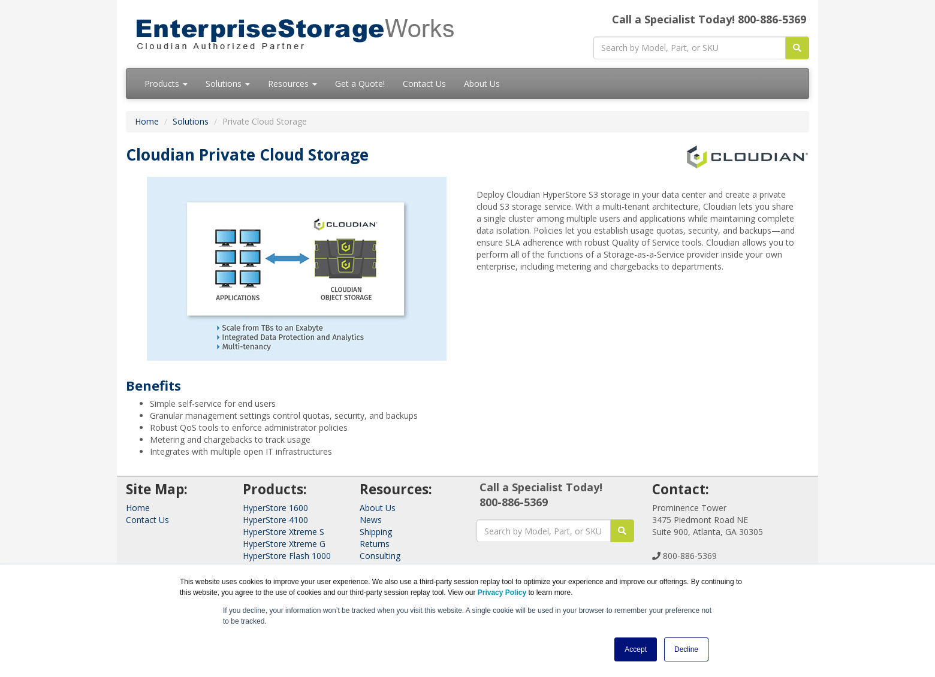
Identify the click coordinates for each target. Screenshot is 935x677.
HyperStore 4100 (275, 519)
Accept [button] (636, 649)
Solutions (228, 83)
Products (166, 83)
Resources (292, 83)
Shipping (376, 531)
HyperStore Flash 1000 (287, 555)
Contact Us (424, 83)
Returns (375, 543)
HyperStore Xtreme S (283, 531)
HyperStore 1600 (275, 507)
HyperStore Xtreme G (284, 543)
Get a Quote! (360, 83)
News (371, 519)
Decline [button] (686, 649)
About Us (482, 83)
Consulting (380, 555)
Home (147, 121)
